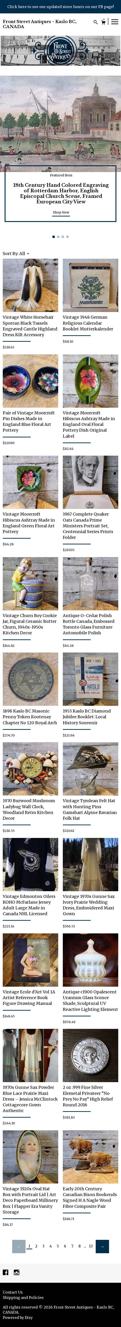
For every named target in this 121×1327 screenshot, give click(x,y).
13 (91, 1246)
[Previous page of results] (19, 1246)
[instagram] (16, 1273)
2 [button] (58, 237)
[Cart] (103, 23)
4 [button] (67, 237)
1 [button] (53, 237)
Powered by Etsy (18, 1317)
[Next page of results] (102, 1246)
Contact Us (13, 1292)
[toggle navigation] (114, 21)
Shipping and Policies (23, 1297)
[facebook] (6, 1273)
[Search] (95, 23)
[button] (24, 253)
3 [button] (63, 237)
